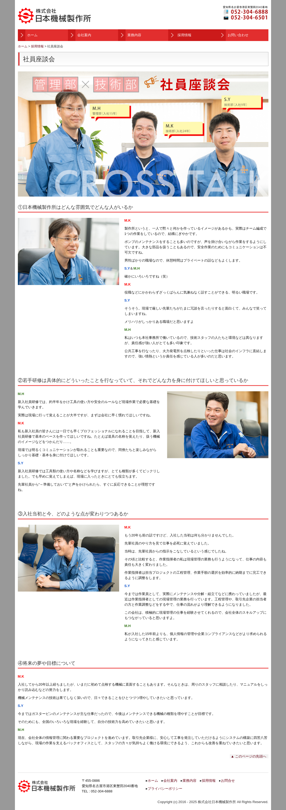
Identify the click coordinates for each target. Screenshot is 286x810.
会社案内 (84, 35)
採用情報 (184, 35)
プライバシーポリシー (165, 789)
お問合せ (228, 781)
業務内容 (134, 35)
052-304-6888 (101, 791)
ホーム (32, 35)
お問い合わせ (238, 35)
